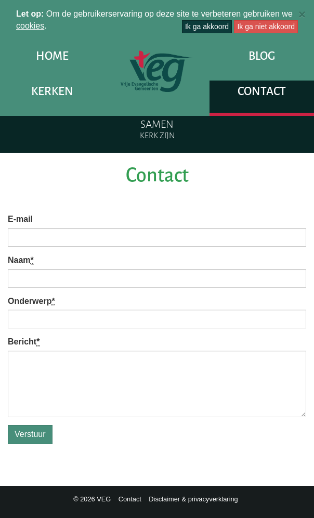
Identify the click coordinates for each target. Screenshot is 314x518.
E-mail (20, 219)
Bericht (24, 342)
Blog (261, 55)
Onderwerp (31, 301)
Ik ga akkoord (207, 26)
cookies (30, 25)
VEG (157, 71)
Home (52, 55)
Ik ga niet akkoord (266, 26)
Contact (262, 91)
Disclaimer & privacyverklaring (193, 499)
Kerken (52, 91)
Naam (21, 260)
